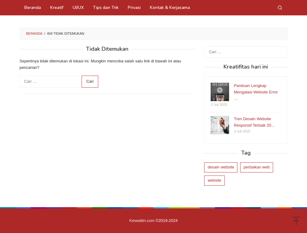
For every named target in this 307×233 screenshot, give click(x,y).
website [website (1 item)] (214, 180)
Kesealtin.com (142, 220)
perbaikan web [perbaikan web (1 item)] (257, 167)
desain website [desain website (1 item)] (221, 167)
